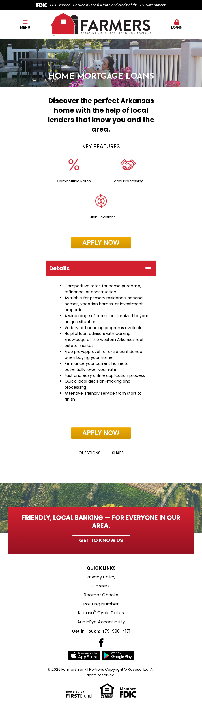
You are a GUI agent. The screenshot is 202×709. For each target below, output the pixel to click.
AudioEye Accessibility (101, 622)
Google (118, 656)
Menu (25, 24)
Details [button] (59, 268)
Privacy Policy (101, 577)
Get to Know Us (101, 540)
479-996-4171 (116, 631)
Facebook (101, 642)
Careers (101, 586)
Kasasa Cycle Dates (101, 613)
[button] (25, 25)
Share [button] (118, 453)
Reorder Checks (101, 595)
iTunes (84, 656)
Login (177, 24)
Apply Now (101, 242)
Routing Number (101, 604)
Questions (89, 453)
